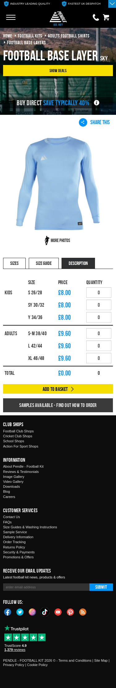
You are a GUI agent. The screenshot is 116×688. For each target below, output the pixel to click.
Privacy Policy (13, 665)
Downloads (11, 486)
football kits (30, 35)
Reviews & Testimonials (21, 472)
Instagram (32, 611)
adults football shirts (69, 35)
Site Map (100, 660)
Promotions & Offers (18, 557)
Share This (94, 122)
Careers (9, 497)
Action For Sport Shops (20, 446)
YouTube (58, 611)
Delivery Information (18, 537)
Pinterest (70, 611)
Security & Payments (19, 552)
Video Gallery (13, 481)
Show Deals (58, 70)
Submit (101, 587)
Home (7, 35)
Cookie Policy (37, 665)
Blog (6, 491)
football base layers (26, 42)
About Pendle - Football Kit (23, 466)
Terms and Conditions (74, 660)
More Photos (60, 240)
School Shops (13, 441)
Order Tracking (14, 542)
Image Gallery (13, 476)
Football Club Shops (18, 431)
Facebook (7, 611)
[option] (27, 4)
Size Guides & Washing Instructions (30, 527)
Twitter (20, 611)
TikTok (45, 612)
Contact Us (11, 517)
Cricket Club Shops (17, 436)
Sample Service (15, 532)
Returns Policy (14, 547)
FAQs (7, 522)
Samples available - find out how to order (58, 405)
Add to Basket (55, 389)
